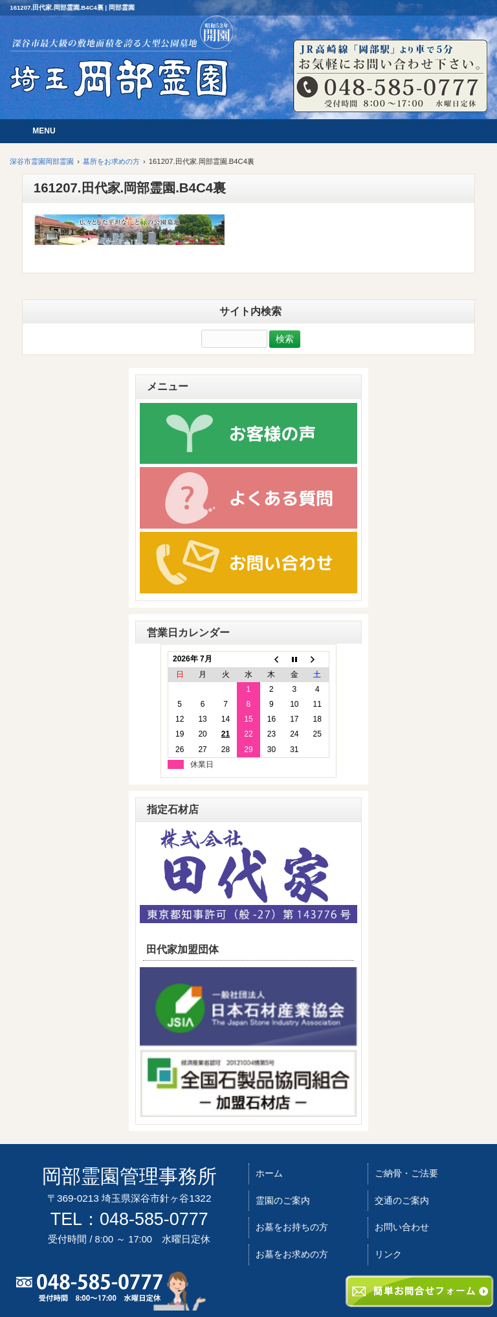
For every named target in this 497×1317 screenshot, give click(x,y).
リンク (388, 1254)
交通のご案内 (402, 1200)
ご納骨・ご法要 (406, 1173)
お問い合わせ (402, 1227)
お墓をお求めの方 (292, 1254)
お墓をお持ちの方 (292, 1227)
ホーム (269, 1173)
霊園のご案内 (283, 1200)
